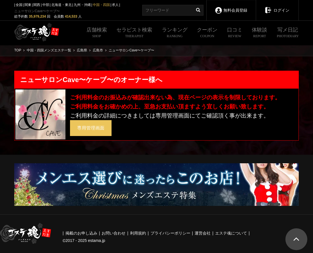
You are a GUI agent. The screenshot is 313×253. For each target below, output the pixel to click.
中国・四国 (101, 5)
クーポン (207, 33)
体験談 (259, 33)
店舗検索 (97, 33)
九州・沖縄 (82, 5)
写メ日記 (288, 33)
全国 (19, 5)
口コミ (234, 33)
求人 (115, 5)
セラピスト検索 (134, 33)
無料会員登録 (231, 6)
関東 (27, 5)
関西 (36, 5)
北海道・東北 (61, 5)
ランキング (175, 33)
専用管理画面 (90, 128)
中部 (45, 5)
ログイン (277, 6)
